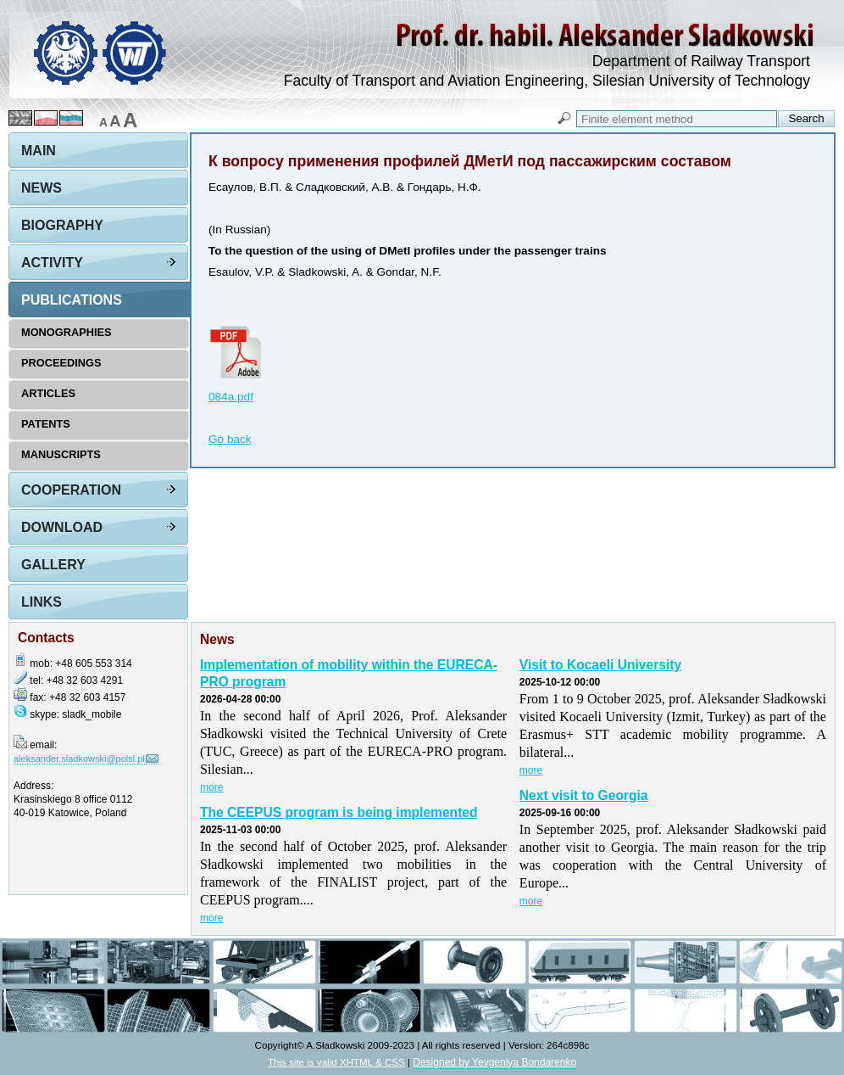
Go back (230, 439)
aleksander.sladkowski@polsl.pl (79, 758)
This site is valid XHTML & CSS (336, 1061)
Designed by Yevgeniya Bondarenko (494, 1062)
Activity (52, 262)
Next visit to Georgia (583, 795)
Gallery (53, 564)
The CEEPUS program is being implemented (339, 812)
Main (38, 150)
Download (62, 527)
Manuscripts (61, 454)
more (211, 787)
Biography (62, 225)
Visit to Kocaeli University (600, 665)
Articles (48, 393)
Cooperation (71, 490)
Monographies (66, 332)
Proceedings (61, 362)
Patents (45, 423)
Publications (71, 300)
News (41, 188)
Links (41, 602)
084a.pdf (230, 396)
